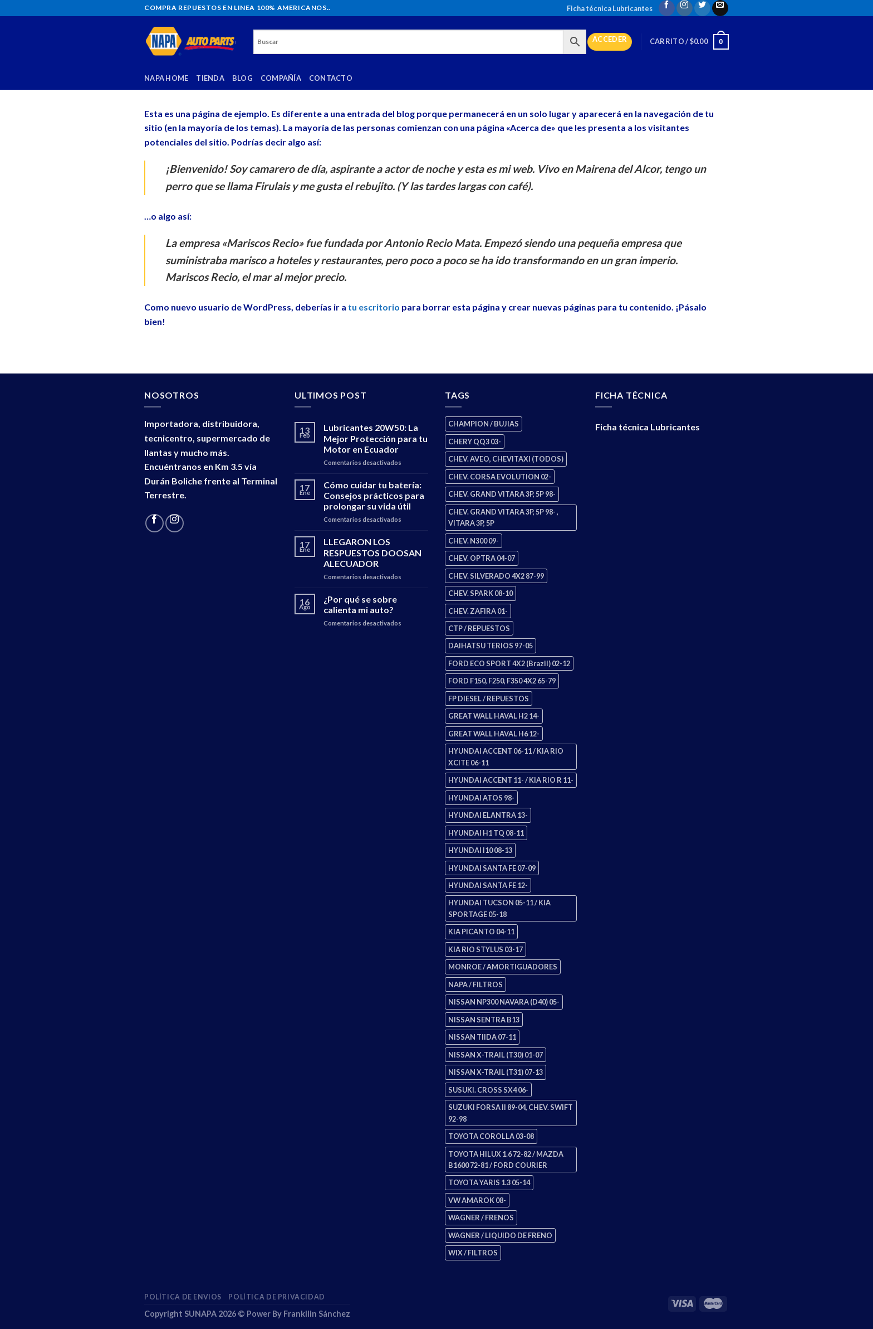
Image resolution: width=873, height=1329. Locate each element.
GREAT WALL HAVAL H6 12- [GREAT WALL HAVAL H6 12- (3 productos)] (494, 733)
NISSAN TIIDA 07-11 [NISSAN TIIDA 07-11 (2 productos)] (482, 1036)
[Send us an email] (720, 8)
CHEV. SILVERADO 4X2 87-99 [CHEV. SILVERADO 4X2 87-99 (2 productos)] (496, 575)
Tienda (210, 78)
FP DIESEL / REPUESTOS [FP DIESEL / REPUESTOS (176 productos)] (488, 698)
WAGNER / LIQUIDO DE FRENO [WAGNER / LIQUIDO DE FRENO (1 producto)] (500, 1235)
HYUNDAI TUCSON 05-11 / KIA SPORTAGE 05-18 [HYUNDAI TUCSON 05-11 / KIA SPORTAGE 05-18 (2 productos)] (499, 908)
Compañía (281, 78)
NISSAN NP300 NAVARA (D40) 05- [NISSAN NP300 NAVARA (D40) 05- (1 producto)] (504, 1001)
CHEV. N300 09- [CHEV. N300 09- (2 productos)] (473, 540)
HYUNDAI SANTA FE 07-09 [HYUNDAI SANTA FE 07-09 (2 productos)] (492, 868)
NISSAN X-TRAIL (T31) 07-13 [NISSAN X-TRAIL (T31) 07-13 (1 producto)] (495, 1072)
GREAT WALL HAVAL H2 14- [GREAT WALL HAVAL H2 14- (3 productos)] (494, 715)
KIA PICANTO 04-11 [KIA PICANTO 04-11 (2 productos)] (481, 931)
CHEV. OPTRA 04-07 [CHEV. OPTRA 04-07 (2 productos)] (481, 558)
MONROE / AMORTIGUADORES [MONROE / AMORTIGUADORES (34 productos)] (502, 966)
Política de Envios (183, 1297)
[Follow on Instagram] (684, 8)
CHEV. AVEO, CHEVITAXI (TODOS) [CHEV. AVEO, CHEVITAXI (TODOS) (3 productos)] (505, 458)
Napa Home (166, 78)
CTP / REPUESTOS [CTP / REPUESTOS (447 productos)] (479, 628)
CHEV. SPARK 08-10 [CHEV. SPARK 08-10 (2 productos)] (480, 593)
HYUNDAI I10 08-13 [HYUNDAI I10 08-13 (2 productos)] (480, 850)
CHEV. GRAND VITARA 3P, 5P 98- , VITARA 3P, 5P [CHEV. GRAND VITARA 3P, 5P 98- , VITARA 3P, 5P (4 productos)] (503, 517)
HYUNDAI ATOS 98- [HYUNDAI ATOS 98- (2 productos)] (481, 797)
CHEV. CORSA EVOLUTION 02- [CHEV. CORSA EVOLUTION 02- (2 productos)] (499, 476)
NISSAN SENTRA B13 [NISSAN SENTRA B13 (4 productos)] (483, 1019)
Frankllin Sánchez (316, 1313)
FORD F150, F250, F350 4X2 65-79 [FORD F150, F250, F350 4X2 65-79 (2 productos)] (502, 680)
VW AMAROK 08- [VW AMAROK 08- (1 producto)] (477, 1200)
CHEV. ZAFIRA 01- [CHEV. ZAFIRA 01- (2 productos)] (478, 611)
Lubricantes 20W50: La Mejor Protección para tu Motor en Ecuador (375, 438)
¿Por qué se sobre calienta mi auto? (360, 604)
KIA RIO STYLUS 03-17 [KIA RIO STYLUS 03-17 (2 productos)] (485, 949)
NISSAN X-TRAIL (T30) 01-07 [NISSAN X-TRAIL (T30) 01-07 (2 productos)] (495, 1054)
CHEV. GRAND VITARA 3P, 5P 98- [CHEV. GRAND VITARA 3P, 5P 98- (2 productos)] (502, 493)
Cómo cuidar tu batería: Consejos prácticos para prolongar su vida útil (373, 495)
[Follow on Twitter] (702, 8)
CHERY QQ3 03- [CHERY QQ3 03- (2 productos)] (474, 441)
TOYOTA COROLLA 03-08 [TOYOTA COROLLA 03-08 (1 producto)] (491, 1136)
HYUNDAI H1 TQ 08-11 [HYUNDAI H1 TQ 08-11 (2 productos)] (486, 832)
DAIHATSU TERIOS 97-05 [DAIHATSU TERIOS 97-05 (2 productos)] (490, 645)
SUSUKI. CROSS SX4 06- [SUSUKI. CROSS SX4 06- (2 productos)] (488, 1089)
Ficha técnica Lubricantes (610, 8)
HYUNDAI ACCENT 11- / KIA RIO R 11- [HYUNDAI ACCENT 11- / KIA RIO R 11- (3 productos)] (510, 779)
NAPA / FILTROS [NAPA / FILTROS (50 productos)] (475, 984)
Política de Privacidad (276, 1297)
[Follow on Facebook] (667, 8)
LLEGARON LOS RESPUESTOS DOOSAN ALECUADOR (372, 552)
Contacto (330, 78)
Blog (242, 78)
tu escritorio (374, 307)
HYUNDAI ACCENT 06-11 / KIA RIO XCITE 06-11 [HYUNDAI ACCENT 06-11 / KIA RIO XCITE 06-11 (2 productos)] (505, 756)
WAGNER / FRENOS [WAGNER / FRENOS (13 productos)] (481, 1217)
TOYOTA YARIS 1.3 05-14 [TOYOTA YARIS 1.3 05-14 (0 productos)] (489, 1182)
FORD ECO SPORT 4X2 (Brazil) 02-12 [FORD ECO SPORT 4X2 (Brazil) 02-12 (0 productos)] (509, 663)
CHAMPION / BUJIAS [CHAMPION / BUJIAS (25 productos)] (483, 423)
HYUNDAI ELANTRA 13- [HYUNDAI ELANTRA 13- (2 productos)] (488, 815)
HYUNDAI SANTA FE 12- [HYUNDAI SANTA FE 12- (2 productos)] (488, 885)
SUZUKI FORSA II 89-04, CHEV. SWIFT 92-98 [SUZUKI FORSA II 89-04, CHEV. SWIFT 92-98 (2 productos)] (510, 1113)
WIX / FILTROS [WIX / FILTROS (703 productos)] (473, 1252)
